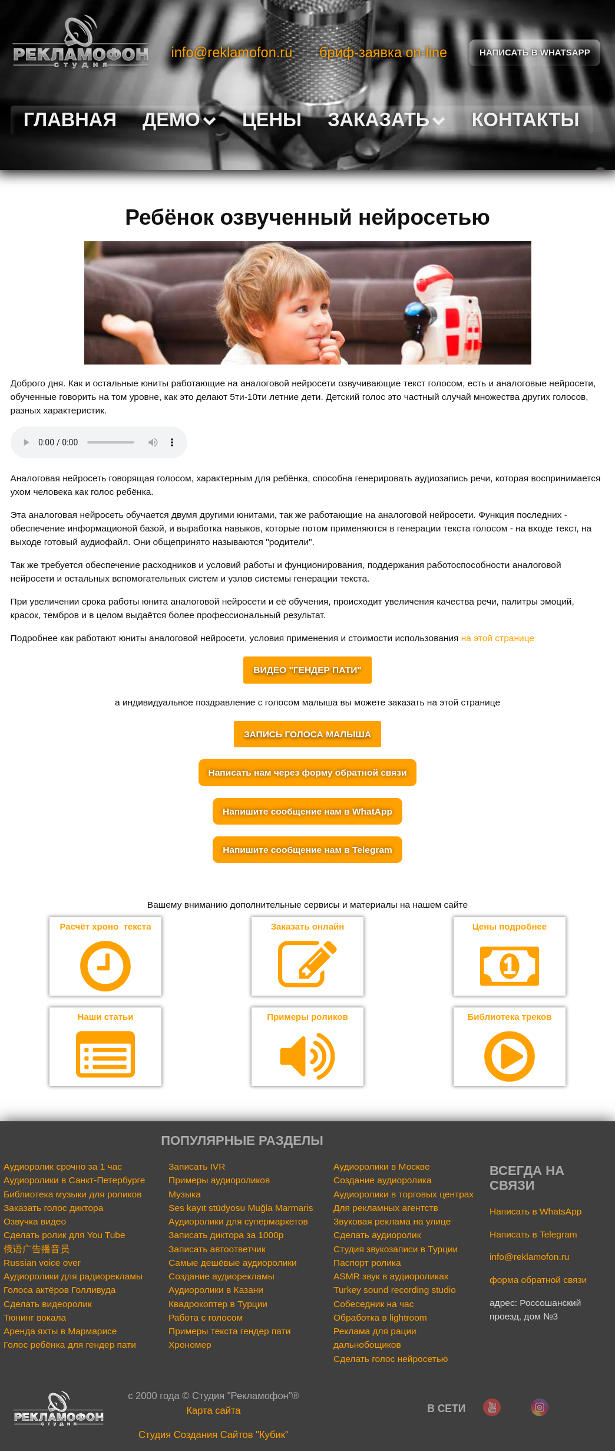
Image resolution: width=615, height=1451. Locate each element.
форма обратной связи (538, 1281)
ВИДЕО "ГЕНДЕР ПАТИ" (307, 670)
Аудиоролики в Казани (215, 1291)
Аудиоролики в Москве (381, 1167)
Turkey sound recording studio (394, 1291)
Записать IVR (196, 1167)
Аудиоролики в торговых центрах (403, 1195)
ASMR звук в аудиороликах (391, 1277)
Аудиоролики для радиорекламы (73, 1277)
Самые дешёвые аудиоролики (232, 1263)
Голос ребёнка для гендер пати (70, 1346)
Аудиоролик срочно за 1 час (63, 1167)
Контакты (526, 119)
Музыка (184, 1195)
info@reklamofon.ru (232, 52)
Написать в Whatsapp (535, 53)
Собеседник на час (373, 1304)
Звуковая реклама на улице (392, 1222)
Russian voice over (42, 1263)
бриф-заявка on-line (383, 52)
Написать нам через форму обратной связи (308, 772)
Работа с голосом (205, 1318)
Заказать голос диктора (53, 1208)
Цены (272, 119)
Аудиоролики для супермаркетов (238, 1222)
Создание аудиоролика (382, 1181)
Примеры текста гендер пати (229, 1332)
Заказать (386, 119)
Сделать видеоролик (48, 1304)
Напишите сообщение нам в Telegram (307, 850)
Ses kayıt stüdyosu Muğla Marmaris (240, 1208)
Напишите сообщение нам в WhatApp (307, 811)
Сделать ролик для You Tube (64, 1236)
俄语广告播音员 (37, 1250)
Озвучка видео (35, 1222)
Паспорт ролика (367, 1263)
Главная (70, 119)
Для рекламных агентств (385, 1208)
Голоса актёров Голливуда (59, 1291)
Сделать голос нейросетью (390, 1359)
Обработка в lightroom (380, 1318)
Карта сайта (213, 1411)
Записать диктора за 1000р (225, 1236)
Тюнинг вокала (35, 1318)
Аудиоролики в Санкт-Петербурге (74, 1181)
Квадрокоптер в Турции (217, 1304)
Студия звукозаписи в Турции (395, 1250)
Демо (179, 119)
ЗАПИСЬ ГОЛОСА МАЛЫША (307, 734)
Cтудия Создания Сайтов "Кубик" (213, 1436)
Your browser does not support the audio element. (99, 442)
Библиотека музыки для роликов (72, 1195)
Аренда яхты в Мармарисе (60, 1332)
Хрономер (189, 1346)
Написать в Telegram (533, 1235)
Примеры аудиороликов (219, 1181)
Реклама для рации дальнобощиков (374, 1339)
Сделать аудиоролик (377, 1236)
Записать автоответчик (217, 1250)
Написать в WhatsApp (535, 1212)
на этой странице (497, 638)
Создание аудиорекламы (221, 1277)
